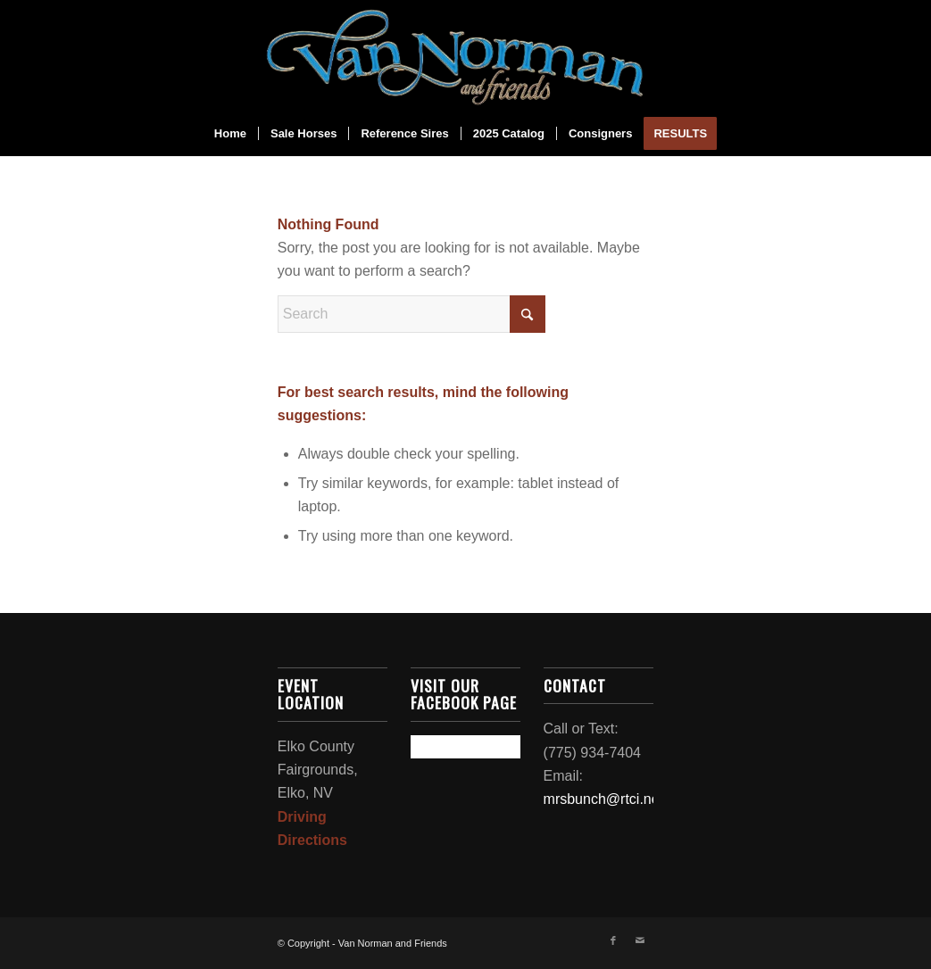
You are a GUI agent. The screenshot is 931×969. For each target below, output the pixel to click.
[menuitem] (230, 134)
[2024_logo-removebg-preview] (465, 56)
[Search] (411, 314)
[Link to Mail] (640, 940)
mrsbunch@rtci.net (604, 799)
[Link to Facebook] (613, 940)
